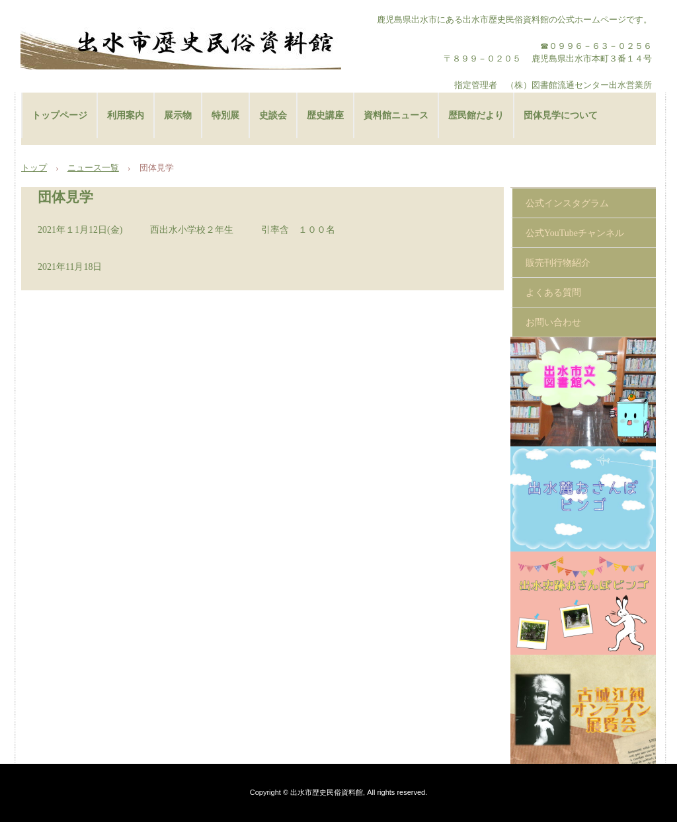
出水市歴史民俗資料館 (180, 43)
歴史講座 (325, 115)
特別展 (225, 115)
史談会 (273, 115)
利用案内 (125, 115)
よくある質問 (553, 293)
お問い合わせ (553, 322)
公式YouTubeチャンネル (575, 233)
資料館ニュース (396, 115)
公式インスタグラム (567, 203)
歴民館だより (476, 115)
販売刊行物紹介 (558, 263)
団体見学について (561, 115)
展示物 (178, 115)
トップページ (59, 115)
